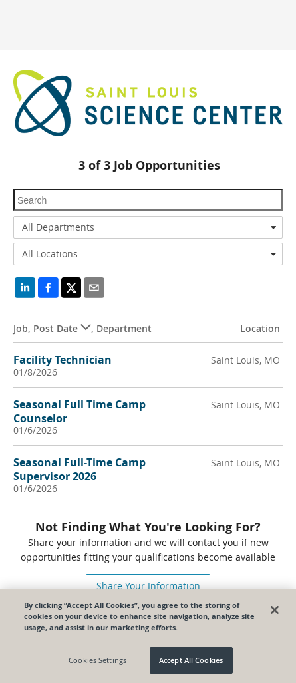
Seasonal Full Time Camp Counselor (79, 411)
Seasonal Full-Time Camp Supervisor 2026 (79, 469)
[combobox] (148, 227)
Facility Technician (62, 359)
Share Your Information (148, 585)
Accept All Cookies (191, 660)
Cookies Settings (97, 660)
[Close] (274, 609)
